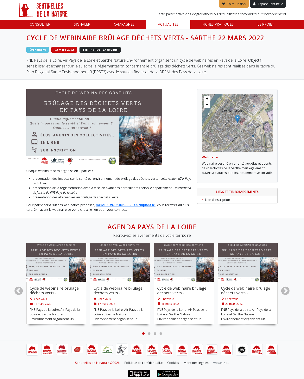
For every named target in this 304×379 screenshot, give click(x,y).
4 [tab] (161, 334)
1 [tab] (143, 334)
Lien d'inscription (215, 200)
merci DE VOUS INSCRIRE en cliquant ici (125, 205)
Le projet (265, 24)
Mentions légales (196, 363)
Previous (18, 290)
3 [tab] (155, 334)
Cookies (173, 363)
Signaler (82, 24)
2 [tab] (149, 334)
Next (285, 290)
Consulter (40, 24)
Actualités (168, 24)
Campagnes (124, 24)
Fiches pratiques (218, 24)
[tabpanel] (56, 283)
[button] (237, 119)
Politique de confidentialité (143, 363)
